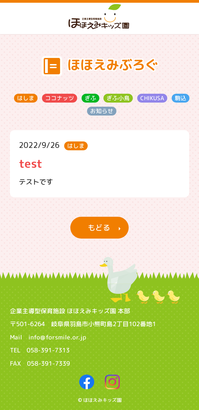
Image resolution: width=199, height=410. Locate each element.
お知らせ (101, 111)
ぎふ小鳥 (118, 98)
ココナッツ (59, 98)
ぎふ (90, 98)
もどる (99, 228)
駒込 (180, 98)
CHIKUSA (152, 98)
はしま (25, 98)
